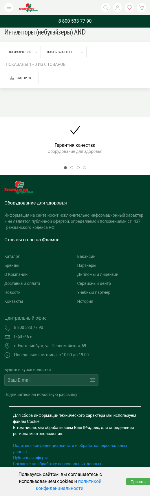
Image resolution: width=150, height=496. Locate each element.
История (85, 301)
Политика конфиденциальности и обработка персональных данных (70, 448)
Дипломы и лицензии (97, 274)
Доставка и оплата (22, 283)
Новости (12, 292)
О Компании (16, 274)
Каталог (12, 256)
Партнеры (86, 265)
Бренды (11, 265)
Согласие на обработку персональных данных (57, 463)
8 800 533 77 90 (75, 21)
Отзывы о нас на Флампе (31, 239)
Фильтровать (22, 78)
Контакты (13, 301)
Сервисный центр (94, 283)
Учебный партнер (94, 292)
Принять (138, 481)
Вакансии (86, 256)
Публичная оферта (30, 457)
